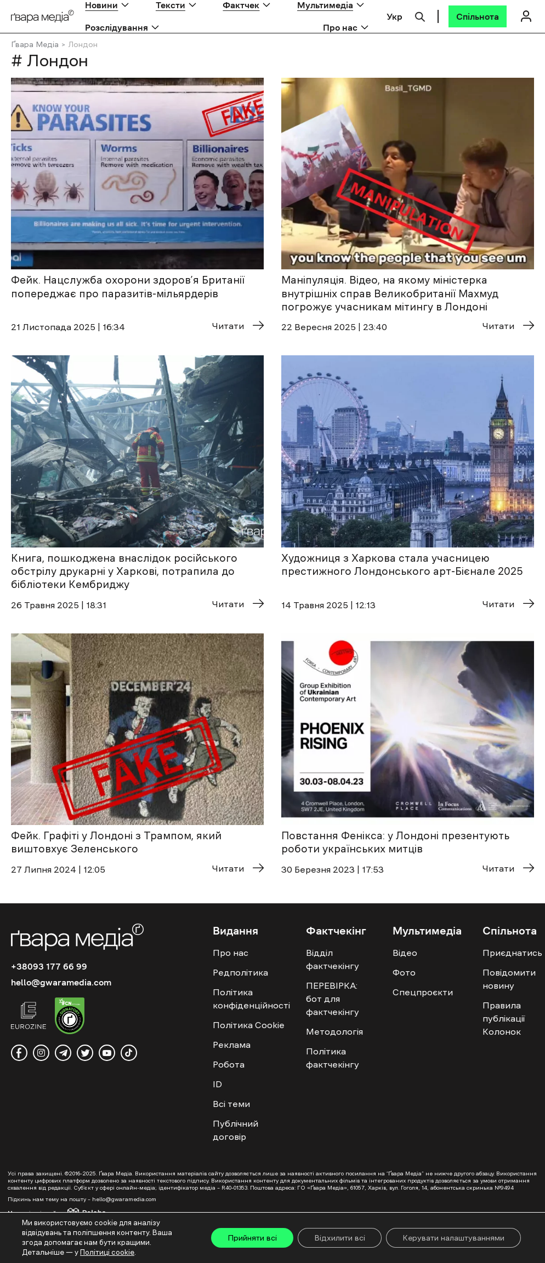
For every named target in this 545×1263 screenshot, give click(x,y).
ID (217, 1084)
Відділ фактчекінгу (332, 959)
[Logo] (42, 16)
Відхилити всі (339, 1238)
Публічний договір (235, 1130)
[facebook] (19, 1053)
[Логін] (526, 16)
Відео (405, 952)
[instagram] (41, 1053)
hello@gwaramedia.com (61, 982)
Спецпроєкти (423, 992)
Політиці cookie (107, 1252)
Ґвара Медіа (35, 44)
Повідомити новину (509, 979)
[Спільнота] (478, 16)
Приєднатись (512, 952)
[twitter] (85, 1053)
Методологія (334, 1031)
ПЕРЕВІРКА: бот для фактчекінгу (332, 998)
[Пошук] (420, 15)
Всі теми (231, 1103)
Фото (404, 972)
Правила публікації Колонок (503, 1018)
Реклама (232, 1044)
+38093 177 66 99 (49, 966)
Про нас (340, 27)
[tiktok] (129, 1053)
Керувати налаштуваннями (453, 1238)
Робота (229, 1064)
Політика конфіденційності (251, 999)
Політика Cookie (249, 1024)
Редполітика (240, 972)
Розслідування (116, 27)
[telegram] (63, 1053)
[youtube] (107, 1053)
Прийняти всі (252, 1238)
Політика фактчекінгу (332, 1058)
